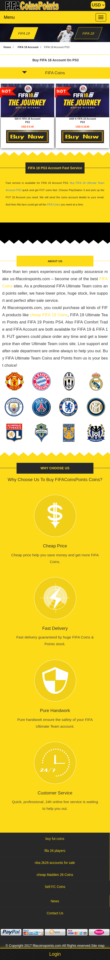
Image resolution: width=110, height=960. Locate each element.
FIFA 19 (24, 33)
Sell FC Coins (55, 887)
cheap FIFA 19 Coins (49, 315)
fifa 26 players (54, 851)
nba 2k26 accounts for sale (55, 863)
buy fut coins (54, 839)
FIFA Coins (43, 73)
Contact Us (55, 913)
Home (7, 47)
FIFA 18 (88, 33)
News (55, 901)
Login (55, 954)
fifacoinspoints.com (47, 946)
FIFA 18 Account (28, 47)
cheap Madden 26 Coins (55, 875)
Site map (97, 946)
